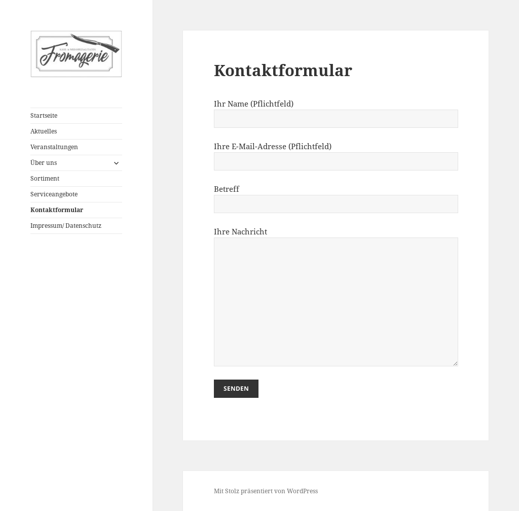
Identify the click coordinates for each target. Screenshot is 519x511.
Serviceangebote (54, 194)
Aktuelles (43, 131)
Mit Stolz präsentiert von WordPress (266, 491)
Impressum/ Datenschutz (65, 225)
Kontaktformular (56, 210)
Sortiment (44, 178)
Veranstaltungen (54, 147)
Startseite (43, 115)
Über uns (43, 162)
